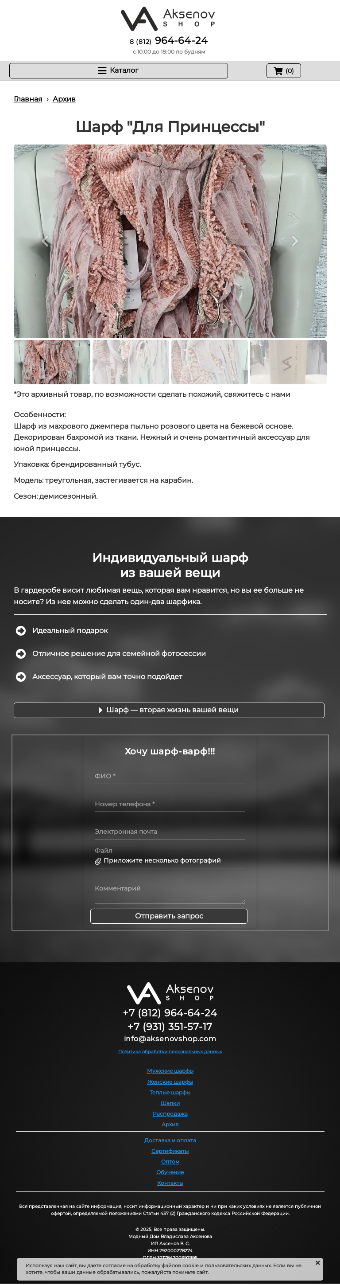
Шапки (170, 1103)
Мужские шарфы (170, 1070)
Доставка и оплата (170, 1140)
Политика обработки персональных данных (170, 1052)
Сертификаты (170, 1151)
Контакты (170, 1183)
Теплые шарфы (170, 1092)
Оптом (170, 1161)
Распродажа (170, 1113)
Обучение (170, 1172)
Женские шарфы (170, 1081)
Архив (170, 1124)
